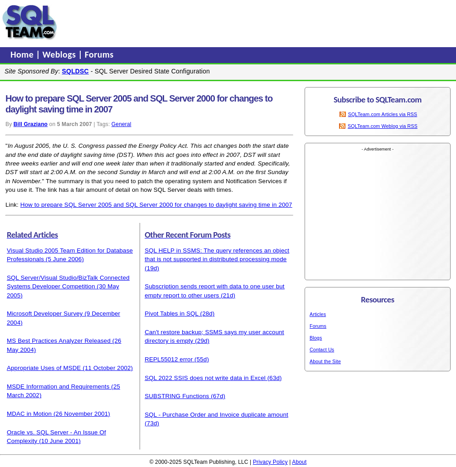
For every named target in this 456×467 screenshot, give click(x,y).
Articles (318, 314)
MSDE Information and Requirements (58, 386)
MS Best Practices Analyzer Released (59, 340)
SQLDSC (75, 71)
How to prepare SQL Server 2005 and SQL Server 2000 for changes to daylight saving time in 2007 (156, 204)
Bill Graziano (31, 124)
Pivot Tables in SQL (171, 313)
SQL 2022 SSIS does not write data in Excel (205, 378)
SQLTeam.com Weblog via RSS (382, 126)
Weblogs (60, 54)
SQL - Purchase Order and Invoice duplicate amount (216, 414)
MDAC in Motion (29, 413)
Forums (99, 54)
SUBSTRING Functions (177, 396)
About (299, 462)
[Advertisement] (233, 22)
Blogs (316, 338)
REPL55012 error (169, 359)
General (121, 124)
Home (23, 54)
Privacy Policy (270, 462)
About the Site (325, 361)
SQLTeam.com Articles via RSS (382, 114)
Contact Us (322, 349)
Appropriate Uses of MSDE (44, 368)
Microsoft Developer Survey (45, 313)
